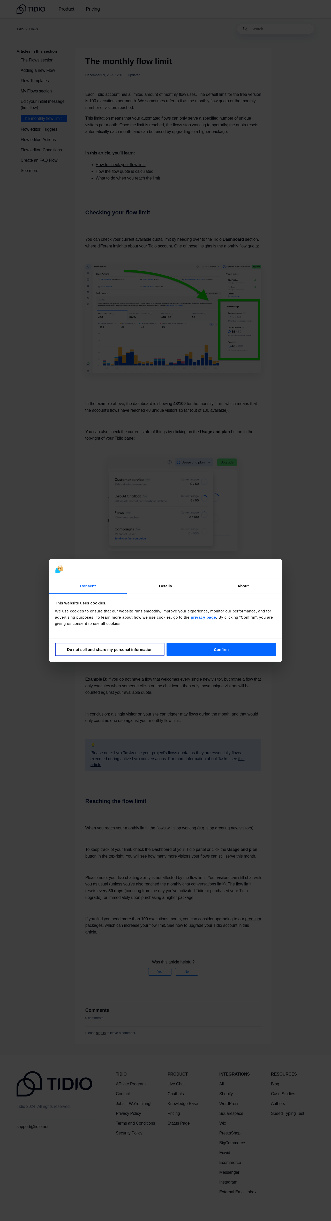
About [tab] (243, 586)
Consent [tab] (88, 586)
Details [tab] (165, 586)
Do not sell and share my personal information (110, 649)
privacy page (203, 617)
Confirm (221, 649)
